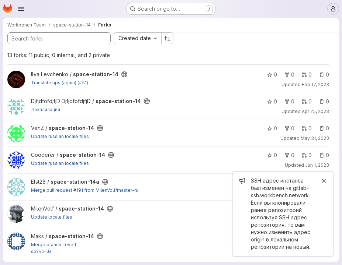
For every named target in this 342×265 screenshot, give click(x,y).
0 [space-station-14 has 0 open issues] (324, 74)
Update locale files (51, 217)
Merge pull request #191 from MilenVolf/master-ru (84, 190)
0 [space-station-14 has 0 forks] (289, 74)
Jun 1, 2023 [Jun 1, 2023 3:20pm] (317, 165)
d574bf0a (41, 251)
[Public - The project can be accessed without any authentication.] (124, 74)
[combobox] (137, 38)
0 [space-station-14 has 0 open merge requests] (307, 74)
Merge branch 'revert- (55, 244)
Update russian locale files (60, 136)
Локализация (45, 109)
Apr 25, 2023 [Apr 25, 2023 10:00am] (315, 111)
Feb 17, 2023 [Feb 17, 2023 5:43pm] (315, 84)
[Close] (323, 180)
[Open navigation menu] (21, 9)
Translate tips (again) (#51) (59, 82)
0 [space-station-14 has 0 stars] (272, 74)
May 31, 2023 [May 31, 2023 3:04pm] (315, 138)
